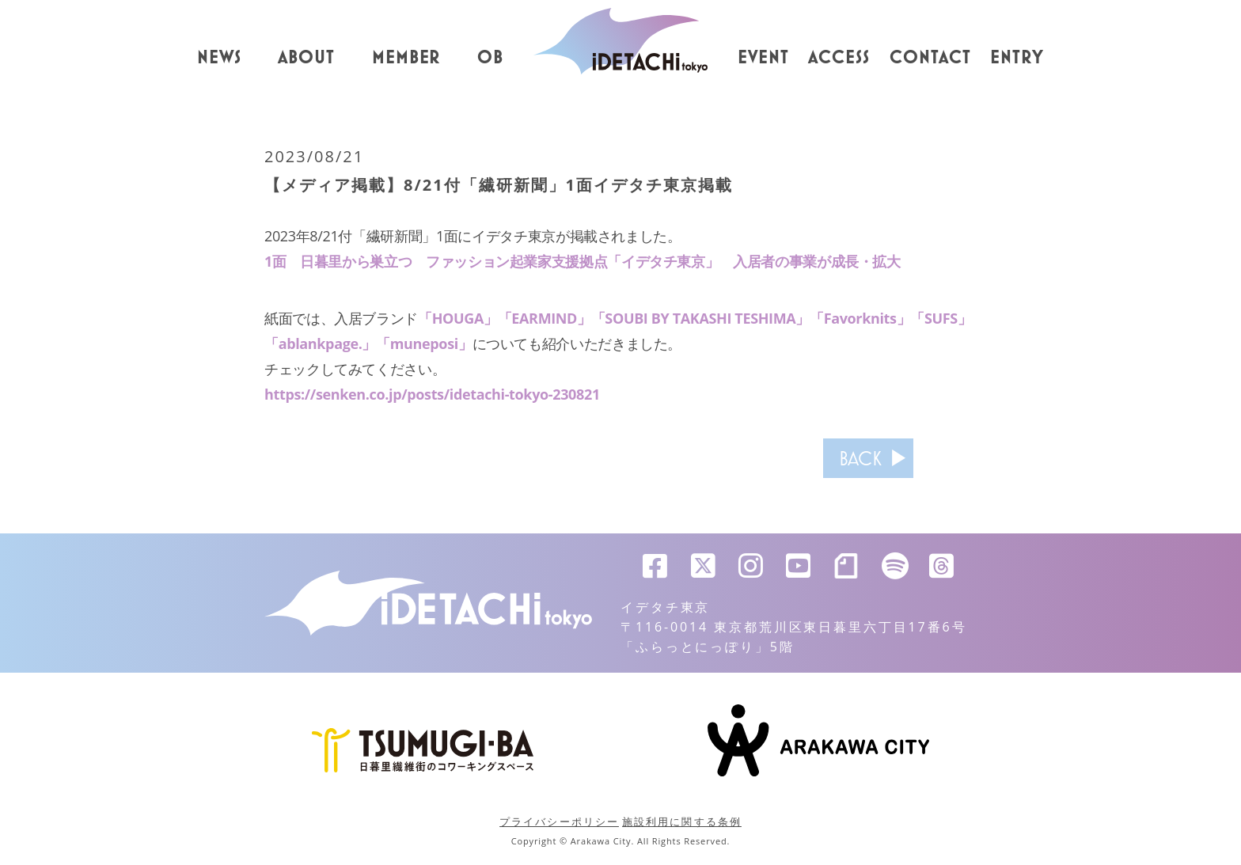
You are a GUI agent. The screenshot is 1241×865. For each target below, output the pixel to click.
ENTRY (1017, 57)
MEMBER (406, 57)
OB (490, 57)
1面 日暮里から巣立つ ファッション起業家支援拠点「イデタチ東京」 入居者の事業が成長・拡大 (582, 261)
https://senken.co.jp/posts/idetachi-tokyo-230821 (432, 394)
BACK (860, 458)
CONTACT (930, 57)
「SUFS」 (940, 318)
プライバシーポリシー (559, 821)
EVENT (763, 57)
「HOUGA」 (458, 318)
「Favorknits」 (860, 318)
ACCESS (839, 57)
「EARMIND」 (544, 318)
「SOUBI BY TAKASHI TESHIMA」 (700, 318)
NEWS (219, 57)
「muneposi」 (424, 343)
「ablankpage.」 (320, 343)
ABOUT (306, 57)
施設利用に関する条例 (682, 821)
